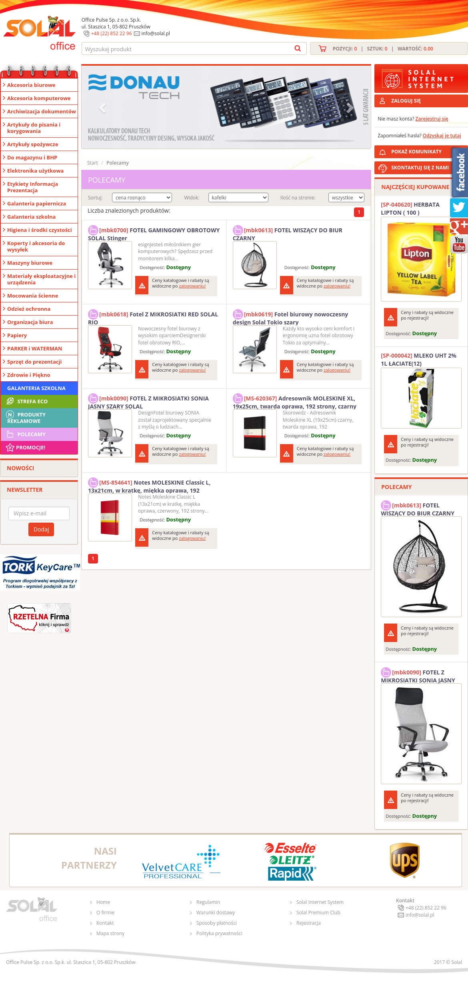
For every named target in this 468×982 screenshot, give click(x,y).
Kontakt (105, 923)
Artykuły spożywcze (32, 144)
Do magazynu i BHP (32, 157)
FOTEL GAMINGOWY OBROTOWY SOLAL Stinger (154, 233)
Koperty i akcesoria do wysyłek (36, 246)
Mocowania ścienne (32, 295)
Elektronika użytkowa (35, 170)
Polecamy (25, 434)
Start (92, 162)
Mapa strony (110, 933)
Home (103, 902)
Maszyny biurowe (29, 262)
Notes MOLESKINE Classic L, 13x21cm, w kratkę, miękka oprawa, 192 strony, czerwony (149, 485)
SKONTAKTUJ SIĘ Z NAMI (420, 167)
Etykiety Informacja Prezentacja (32, 187)
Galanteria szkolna (31, 216)
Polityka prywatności (219, 933)
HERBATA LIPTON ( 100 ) (410, 208)
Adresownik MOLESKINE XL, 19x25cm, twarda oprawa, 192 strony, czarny (294, 401)
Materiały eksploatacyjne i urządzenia (41, 279)
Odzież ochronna (28, 308)
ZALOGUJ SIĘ (406, 100)
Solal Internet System (320, 902)
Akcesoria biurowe (31, 85)
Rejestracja (308, 923)
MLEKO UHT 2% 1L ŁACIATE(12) (418, 359)
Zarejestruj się (432, 118)
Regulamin (208, 902)
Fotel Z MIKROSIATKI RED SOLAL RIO (153, 317)
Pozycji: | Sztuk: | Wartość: (383, 48)
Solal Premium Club (318, 912)
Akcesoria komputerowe (39, 98)
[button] (103, 107)
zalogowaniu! (192, 286)
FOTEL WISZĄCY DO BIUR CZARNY (287, 233)
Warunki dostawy (215, 912)
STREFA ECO (26, 401)
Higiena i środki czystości (39, 229)
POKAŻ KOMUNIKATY (428, 150)
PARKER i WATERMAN (34, 348)
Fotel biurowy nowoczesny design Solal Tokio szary (290, 317)
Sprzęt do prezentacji (34, 361)
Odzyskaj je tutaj (442, 135)
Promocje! (25, 447)
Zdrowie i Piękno (28, 374)
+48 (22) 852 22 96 (111, 33)
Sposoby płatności (216, 923)
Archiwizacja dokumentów (41, 111)
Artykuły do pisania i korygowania (33, 128)
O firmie (105, 912)
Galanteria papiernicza (36, 203)
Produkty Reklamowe (25, 417)
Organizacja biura (30, 322)
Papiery (17, 335)
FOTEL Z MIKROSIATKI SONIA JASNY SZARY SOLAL (148, 401)
